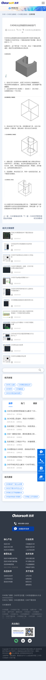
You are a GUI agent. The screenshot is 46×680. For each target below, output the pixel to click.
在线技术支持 (24, 529)
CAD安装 (5, 614)
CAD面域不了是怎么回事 (14, 484)
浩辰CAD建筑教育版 (10, 558)
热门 (23, 403)
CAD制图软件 (24, 614)
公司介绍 (29, 576)
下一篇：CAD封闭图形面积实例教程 (32, 217)
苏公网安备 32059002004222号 (21, 653)
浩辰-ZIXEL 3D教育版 (11, 567)
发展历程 (29, 579)
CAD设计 (27, 612)
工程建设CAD (30, 544)
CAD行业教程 (11, 14)
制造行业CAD (30, 547)
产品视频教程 (30, 564)
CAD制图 (5, 610)
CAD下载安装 (10, 616)
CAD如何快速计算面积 (13, 497)
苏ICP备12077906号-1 (9, 651)
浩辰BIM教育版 (9, 564)
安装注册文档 (30, 558)
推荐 (11, 403)
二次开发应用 (30, 550)
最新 (35, 403)
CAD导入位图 (10, 385)
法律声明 (5, 655)
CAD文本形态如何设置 (13, 393)
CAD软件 (16, 82)
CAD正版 (25, 610)
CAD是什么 (14, 614)
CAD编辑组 (19, 389)
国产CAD (11, 612)
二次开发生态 (8, 579)
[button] (21, 8)
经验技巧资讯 (30, 567)
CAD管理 (9, 389)
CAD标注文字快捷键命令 (14, 492)
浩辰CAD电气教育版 (10, 561)
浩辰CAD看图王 (9, 550)
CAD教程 (36, 612)
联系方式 (29, 582)
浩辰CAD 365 (8, 547)
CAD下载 (12, 658)
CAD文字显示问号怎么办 (14, 488)
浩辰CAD (7, 544)
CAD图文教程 (22, 14)
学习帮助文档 (30, 561)
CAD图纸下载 (21, 616)
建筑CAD (19, 612)
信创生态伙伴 (8, 576)
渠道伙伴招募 (8, 582)
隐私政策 (13, 655)
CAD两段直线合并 (25, 385)
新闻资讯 (29, 585)
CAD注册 (32, 616)
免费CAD (33, 610)
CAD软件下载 (15, 610)
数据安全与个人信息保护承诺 (26, 655)
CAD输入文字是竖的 (31, 497)
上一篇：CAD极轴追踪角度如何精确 (12, 217)
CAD (3, 14)
